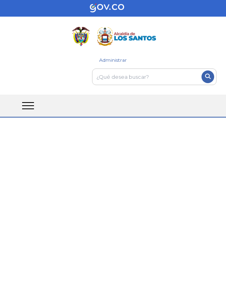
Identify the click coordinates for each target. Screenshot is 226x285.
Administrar (113, 60)
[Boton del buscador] (208, 76)
